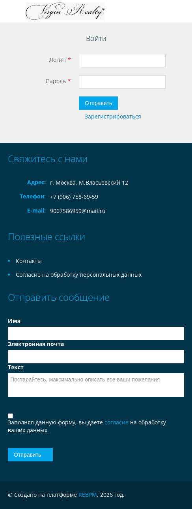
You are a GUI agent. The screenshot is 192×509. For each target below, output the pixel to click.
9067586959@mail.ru (78, 211)
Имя (14, 320)
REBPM (87, 494)
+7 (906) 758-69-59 (74, 196)
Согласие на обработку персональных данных (79, 274)
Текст (16, 367)
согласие (117, 422)
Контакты (29, 261)
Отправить (98, 103)
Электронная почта (36, 344)
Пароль (56, 81)
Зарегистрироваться (113, 116)
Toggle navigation (15, 11)
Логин (57, 59)
